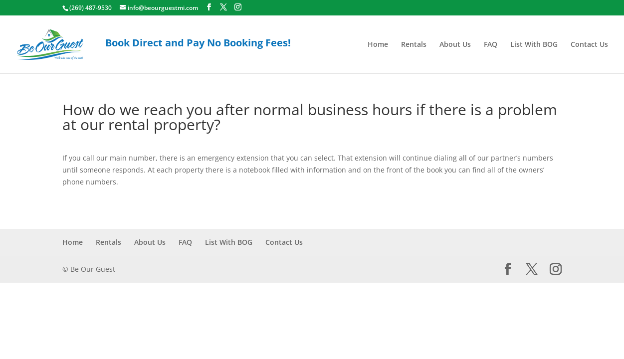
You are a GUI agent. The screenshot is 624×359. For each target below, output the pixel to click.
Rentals (413, 45)
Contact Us (589, 45)
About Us (455, 45)
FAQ (490, 45)
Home (378, 45)
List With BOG (534, 45)
